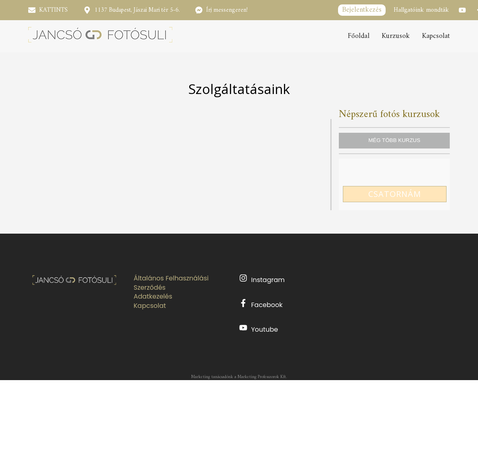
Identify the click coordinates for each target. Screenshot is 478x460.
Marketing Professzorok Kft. (262, 377)
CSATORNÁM (394, 193)
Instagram (262, 279)
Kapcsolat (436, 36)
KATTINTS (53, 10)
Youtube (258, 329)
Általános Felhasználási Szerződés (171, 283)
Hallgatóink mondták (421, 10)
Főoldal (358, 36)
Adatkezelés (153, 296)
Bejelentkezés (362, 10)
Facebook (261, 304)
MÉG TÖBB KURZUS (394, 140)
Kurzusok (396, 36)
